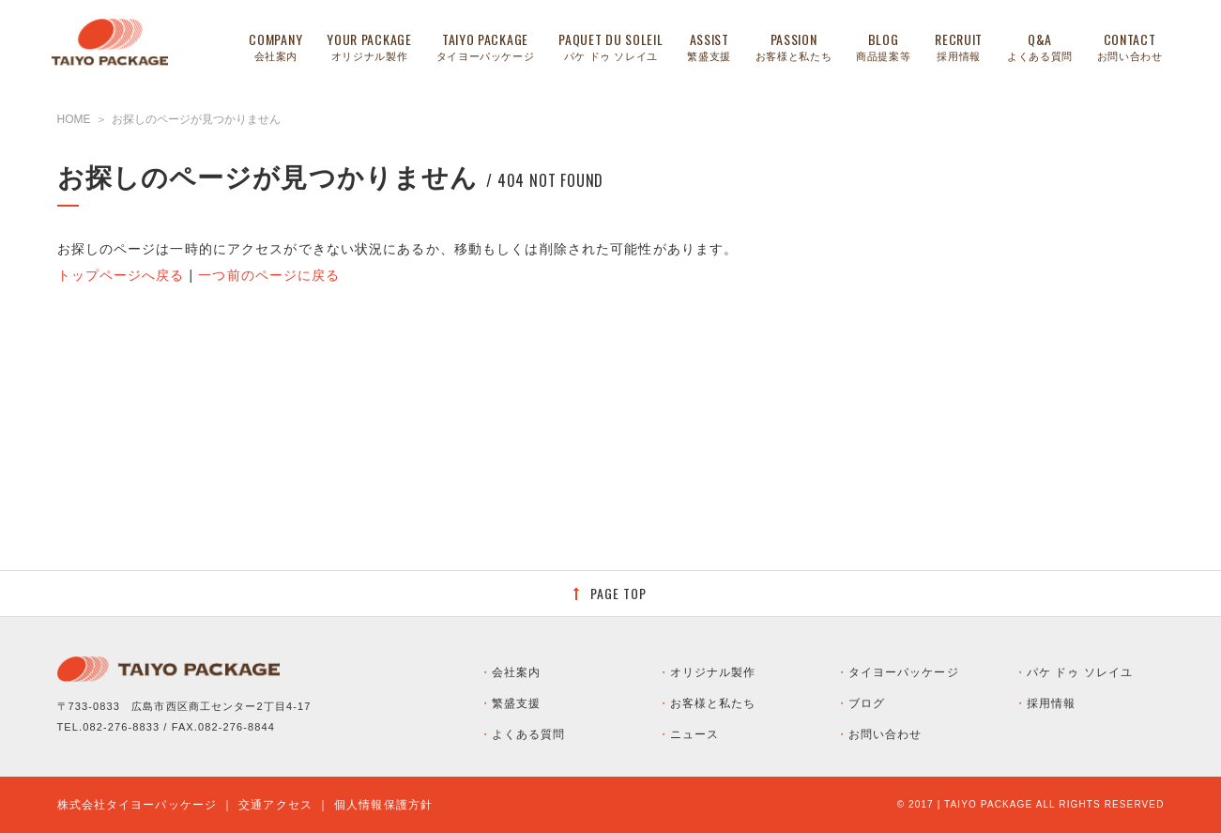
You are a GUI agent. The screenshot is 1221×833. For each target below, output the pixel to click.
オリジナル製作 (713, 672)
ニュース (694, 734)
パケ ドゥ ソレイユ (1080, 672)
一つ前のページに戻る (269, 275)
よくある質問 (529, 734)
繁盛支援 (516, 703)
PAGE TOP (619, 593)
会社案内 (516, 672)
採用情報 (1051, 703)
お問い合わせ (885, 734)
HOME (74, 119)
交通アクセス (275, 804)
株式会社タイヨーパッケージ (137, 804)
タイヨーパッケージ (903, 672)
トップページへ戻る (121, 275)
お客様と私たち (713, 703)
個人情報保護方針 (383, 804)
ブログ (866, 703)
